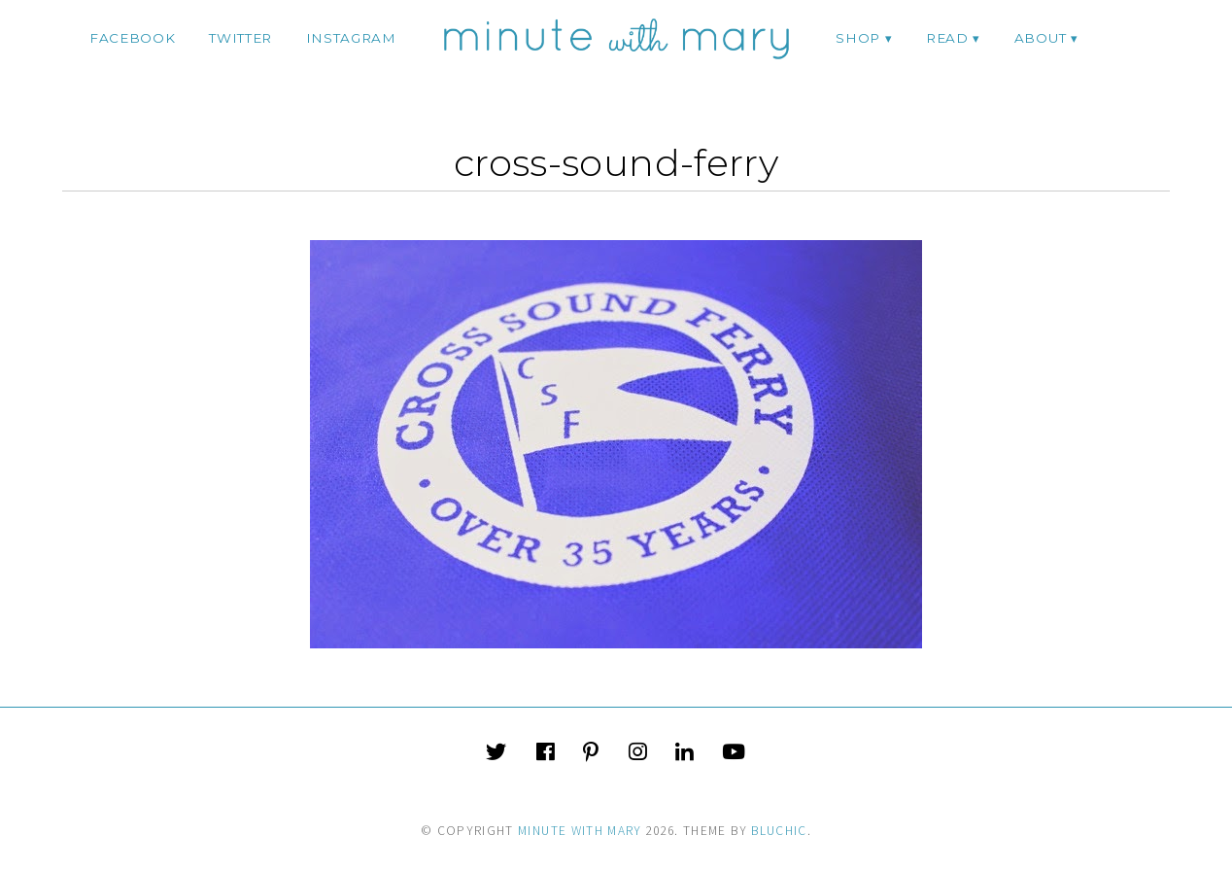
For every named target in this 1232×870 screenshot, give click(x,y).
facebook (132, 38)
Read (947, 38)
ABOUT (1040, 38)
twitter (240, 38)
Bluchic (778, 830)
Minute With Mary (580, 830)
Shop (858, 38)
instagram (351, 38)
